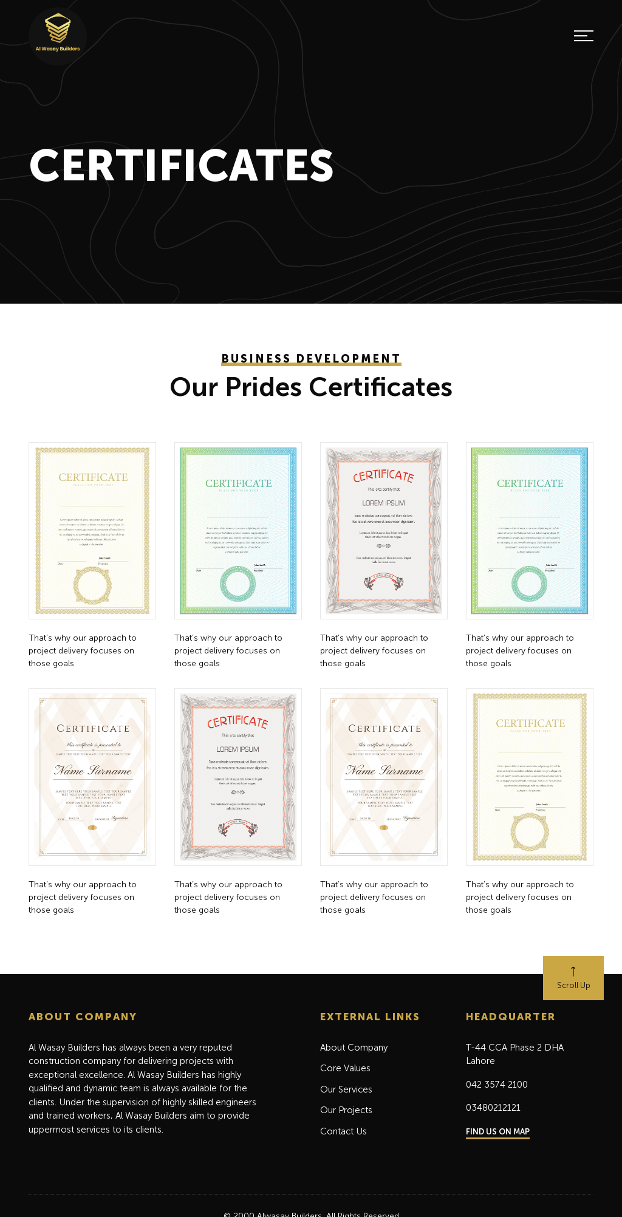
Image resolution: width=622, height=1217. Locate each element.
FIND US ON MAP (498, 1131)
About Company (354, 1047)
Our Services (346, 1089)
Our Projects (346, 1110)
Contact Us (343, 1131)
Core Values (345, 1068)
